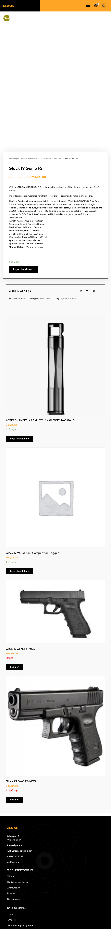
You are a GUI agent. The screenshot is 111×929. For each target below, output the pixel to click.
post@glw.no (13, 828)
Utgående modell (68, 265)
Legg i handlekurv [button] (19, 405)
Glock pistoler (46, 125)
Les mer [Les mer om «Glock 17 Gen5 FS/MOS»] (14, 634)
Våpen (16, 125)
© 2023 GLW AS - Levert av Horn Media (92, 923)
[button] (103, 5)
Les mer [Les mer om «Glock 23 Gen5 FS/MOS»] (14, 766)
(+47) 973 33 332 (15, 823)
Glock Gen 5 (57, 125)
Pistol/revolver (26, 125)
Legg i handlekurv (23, 236)
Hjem (11, 125)
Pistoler (36, 125)
